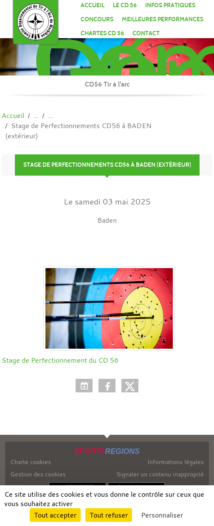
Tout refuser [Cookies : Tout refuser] (109, 515)
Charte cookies (30, 462)
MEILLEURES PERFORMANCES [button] (162, 19)
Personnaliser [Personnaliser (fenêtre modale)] (162, 515)
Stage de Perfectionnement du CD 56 (60, 360)
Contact (146, 33)
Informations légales (175, 462)
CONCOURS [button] (97, 19)
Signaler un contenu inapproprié (160, 474)
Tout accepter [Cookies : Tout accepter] (55, 515)
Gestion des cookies (38, 474)
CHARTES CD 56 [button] (102, 33)
